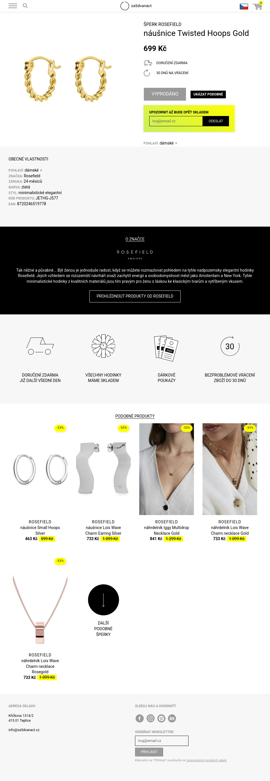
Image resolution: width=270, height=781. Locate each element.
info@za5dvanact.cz (24, 730)
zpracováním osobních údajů (206, 760)
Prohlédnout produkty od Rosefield (135, 296)
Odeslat (215, 121)
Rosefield (169, 24)
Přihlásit (149, 752)
